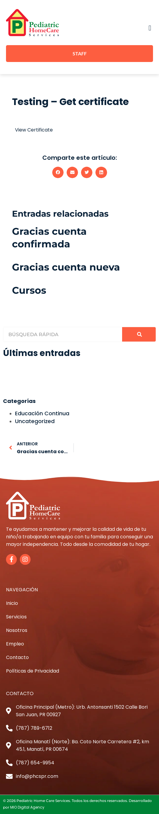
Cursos (29, 290)
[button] (150, 28)
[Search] (139, 334)
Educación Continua (42, 413)
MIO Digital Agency (27, 807)
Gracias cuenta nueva (66, 267)
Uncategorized (35, 421)
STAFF (80, 53)
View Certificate (34, 129)
